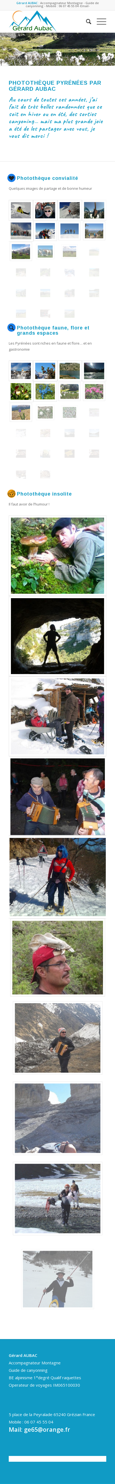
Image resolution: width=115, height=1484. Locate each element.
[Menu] (98, 21)
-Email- (84, 6)
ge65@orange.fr (47, 1429)
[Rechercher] (86, 21)
